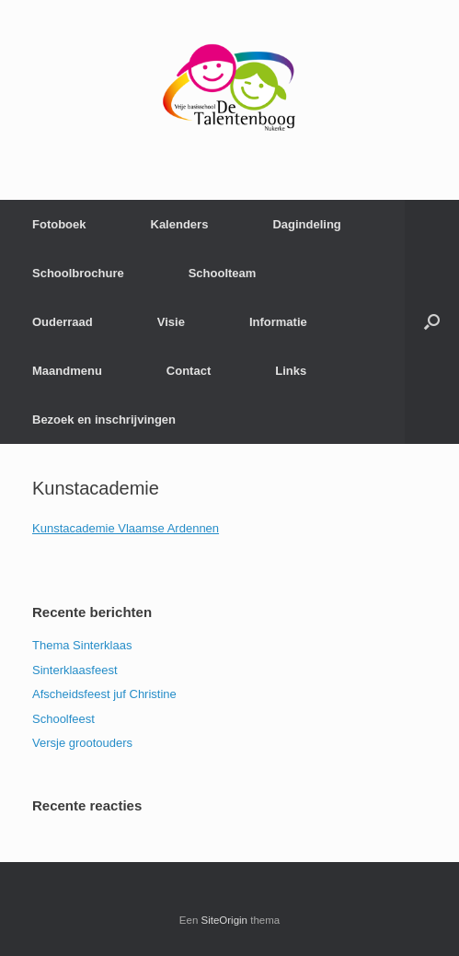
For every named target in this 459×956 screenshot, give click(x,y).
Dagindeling (306, 224)
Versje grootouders (82, 743)
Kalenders (180, 224)
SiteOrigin (224, 920)
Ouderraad (62, 322)
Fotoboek (59, 224)
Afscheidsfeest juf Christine (104, 694)
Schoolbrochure (78, 273)
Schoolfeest (63, 719)
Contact (188, 371)
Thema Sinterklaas (82, 645)
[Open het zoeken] (432, 322)
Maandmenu (67, 371)
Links (290, 371)
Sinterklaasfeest (75, 670)
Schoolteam (223, 273)
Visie (171, 322)
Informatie (278, 322)
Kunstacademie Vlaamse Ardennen (125, 528)
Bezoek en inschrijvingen (104, 419)
